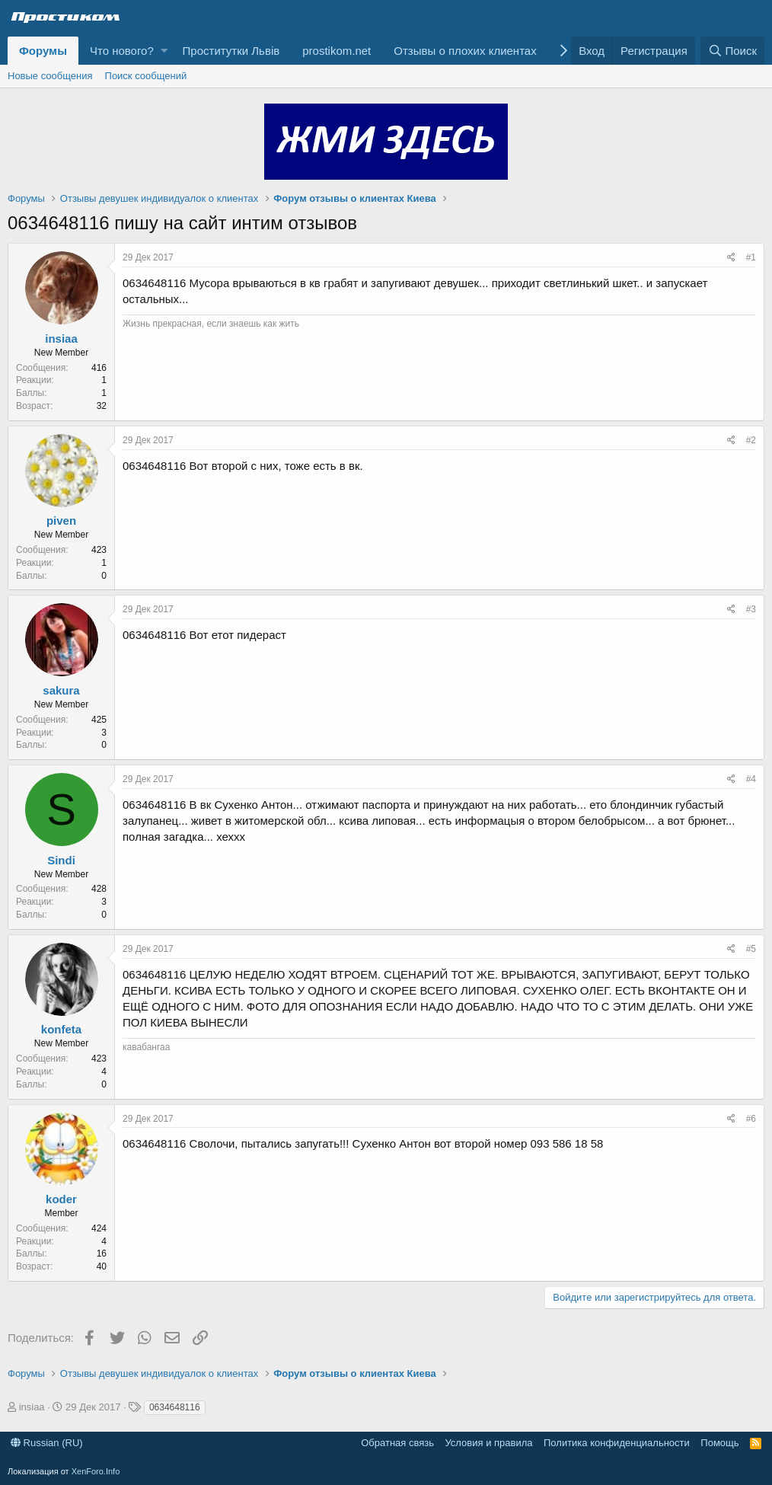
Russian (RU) (47, 1442)
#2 (751, 440)
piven (61, 520)
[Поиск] (732, 51)
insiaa (61, 338)
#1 (751, 257)
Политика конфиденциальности (617, 1442)
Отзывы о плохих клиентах (465, 50)
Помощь (719, 1442)
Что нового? (122, 50)
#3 (751, 609)
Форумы (43, 50)
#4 (751, 779)
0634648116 (174, 1407)
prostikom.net (336, 50)
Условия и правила (488, 1442)
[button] (164, 51)
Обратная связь (397, 1442)
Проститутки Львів (231, 50)
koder (61, 1199)
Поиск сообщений (146, 75)
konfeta (61, 1029)
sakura (61, 690)
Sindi (61, 860)
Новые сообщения (50, 75)
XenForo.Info (96, 1471)
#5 (751, 949)
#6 (751, 1118)
